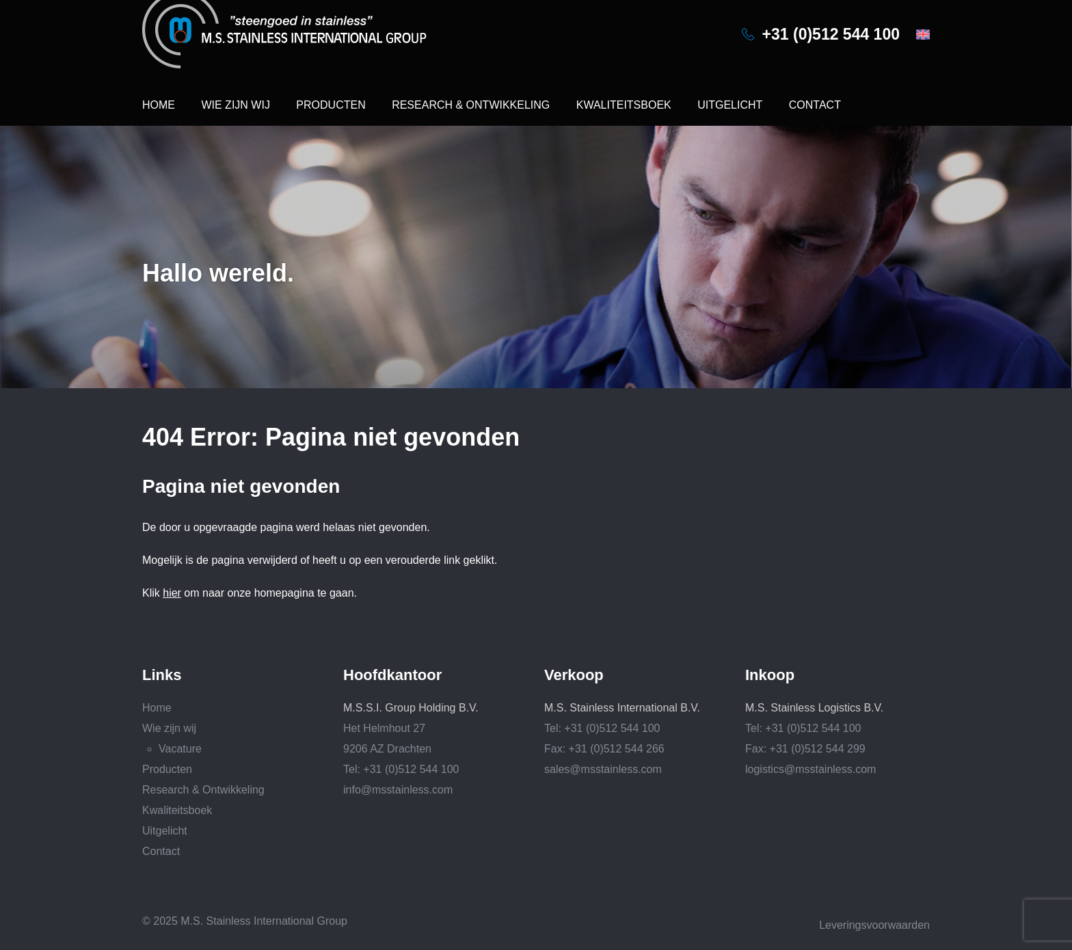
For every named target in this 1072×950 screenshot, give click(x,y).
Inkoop (769, 675)
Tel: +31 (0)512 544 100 (401, 769)
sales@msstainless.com (603, 769)
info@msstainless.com (398, 790)
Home (158, 105)
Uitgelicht (729, 105)
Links (161, 675)
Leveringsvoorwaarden (874, 925)
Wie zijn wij (235, 105)
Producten (330, 105)
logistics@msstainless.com (810, 769)
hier (172, 593)
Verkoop (574, 675)
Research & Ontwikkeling (471, 105)
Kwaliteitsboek (623, 105)
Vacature (180, 749)
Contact (815, 105)
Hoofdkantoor (392, 675)
